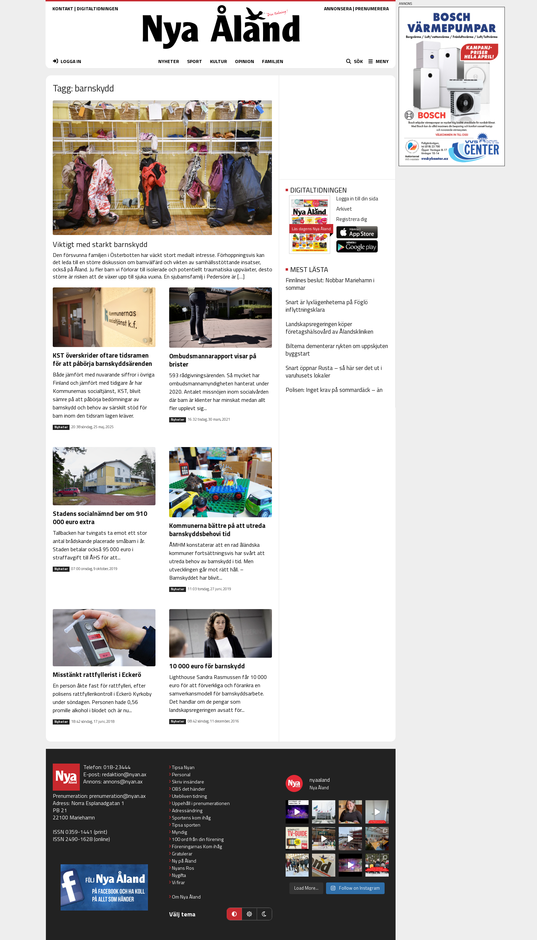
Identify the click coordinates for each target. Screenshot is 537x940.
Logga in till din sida (357, 198)
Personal (181, 774)
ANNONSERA (338, 8)
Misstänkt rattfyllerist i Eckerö (97, 674)
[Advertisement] (337, 125)
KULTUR (218, 61)
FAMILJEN (272, 61)
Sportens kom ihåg (191, 817)
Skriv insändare (188, 781)
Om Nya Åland (186, 896)
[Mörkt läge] (264, 914)
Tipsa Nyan (183, 767)
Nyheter (61, 427)
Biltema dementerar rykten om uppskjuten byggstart (337, 350)
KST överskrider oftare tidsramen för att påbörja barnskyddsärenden (102, 359)
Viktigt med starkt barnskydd (100, 244)
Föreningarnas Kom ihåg (197, 846)
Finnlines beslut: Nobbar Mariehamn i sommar (330, 284)
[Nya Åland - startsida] (221, 50)
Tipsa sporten (186, 824)
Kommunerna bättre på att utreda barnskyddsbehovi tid (217, 529)
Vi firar (178, 882)
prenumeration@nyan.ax (117, 796)
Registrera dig (351, 219)
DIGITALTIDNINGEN (97, 8)
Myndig (179, 832)
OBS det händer (188, 788)
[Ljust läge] (249, 914)
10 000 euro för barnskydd (207, 666)
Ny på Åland (184, 860)
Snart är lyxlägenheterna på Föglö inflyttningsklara (327, 306)
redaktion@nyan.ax (124, 774)
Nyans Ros (183, 867)
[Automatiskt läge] (234, 914)
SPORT (194, 61)
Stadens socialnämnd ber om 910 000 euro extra (101, 517)
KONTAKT (62, 8)
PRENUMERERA (372, 8)
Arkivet (344, 209)
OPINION (244, 61)
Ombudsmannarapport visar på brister (212, 360)
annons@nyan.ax (122, 781)
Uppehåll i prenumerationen (201, 803)
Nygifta (179, 875)
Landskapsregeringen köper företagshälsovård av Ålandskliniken (329, 328)
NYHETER (168, 61)
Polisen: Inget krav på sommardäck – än (334, 389)
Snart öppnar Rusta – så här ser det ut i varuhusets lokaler (334, 371)
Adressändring (187, 810)
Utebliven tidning (189, 796)
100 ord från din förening (198, 839)
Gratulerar (182, 853)
